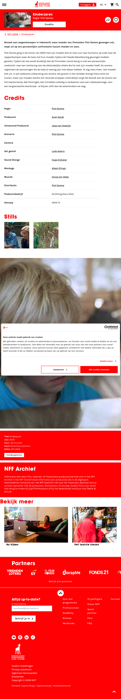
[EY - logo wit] (37, 572)
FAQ (89, 623)
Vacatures (69, 623)
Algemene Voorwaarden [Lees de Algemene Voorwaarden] (24, 673)
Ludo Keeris (58, 151)
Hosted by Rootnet (62, 685)
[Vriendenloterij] (18, 572)
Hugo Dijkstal (59, 159)
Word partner (91, 611)
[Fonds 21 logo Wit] (102, 572)
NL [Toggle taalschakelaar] (103, 4)
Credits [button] (49, 24)
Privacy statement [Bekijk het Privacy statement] (22, 669)
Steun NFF (93, 604)
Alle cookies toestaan (99, 369)
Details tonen (106, 361)
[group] (36, 527)
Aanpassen (60, 369)
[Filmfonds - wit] (53, 572)
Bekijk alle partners (60, 581)
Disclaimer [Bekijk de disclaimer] (18, 676)
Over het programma (70, 601)
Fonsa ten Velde (60, 176)
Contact (115, 599)
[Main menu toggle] (4, 5)
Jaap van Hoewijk (61, 125)
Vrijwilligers (94, 599)
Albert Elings (59, 168)
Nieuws (67, 618)
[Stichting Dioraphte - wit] (75, 572)
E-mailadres (32, 606)
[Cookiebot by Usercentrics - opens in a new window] (106, 328)
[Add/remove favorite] (116, 20)
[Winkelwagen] (112, 4)
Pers (90, 618)
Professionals (71, 607)
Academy (68, 613)
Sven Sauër (58, 117)
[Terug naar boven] (60, 593)
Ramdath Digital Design (23, 685)
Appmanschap (44, 685)
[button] (115, 691)
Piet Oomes (58, 108)
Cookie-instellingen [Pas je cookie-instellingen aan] (22, 665)
